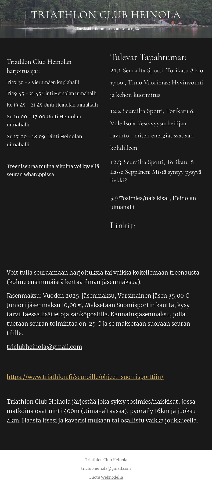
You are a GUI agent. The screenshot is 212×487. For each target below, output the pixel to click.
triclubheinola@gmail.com (44, 346)
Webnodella (112, 477)
